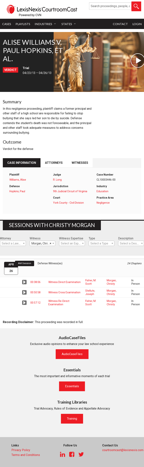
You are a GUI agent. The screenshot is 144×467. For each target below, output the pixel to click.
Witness (35, 238)
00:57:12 (35, 302)
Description (125, 238)
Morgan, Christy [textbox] (41, 243)
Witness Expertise (71, 238)
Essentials (72, 386)
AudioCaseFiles (72, 354)
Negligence (103, 202)
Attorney (5, 238)
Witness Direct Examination (64, 282)
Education (102, 191)
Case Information (21, 163)
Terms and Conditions (25, 455)
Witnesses (80, 163)
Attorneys (54, 163)
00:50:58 (35, 292)
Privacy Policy (20, 450)
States (67, 24)
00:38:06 (35, 282)
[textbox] (13, 243)
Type (92, 238)
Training (72, 418)
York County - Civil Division (68, 202)
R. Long (57, 179)
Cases (6, 24)
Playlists (23, 24)
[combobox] (13, 243)
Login (137, 24)
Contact (120, 24)
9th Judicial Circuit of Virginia (70, 191)
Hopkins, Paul (17, 191)
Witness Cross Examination (64, 292)
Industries (43, 24)
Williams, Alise (17, 179)
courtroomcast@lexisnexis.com (122, 450)
